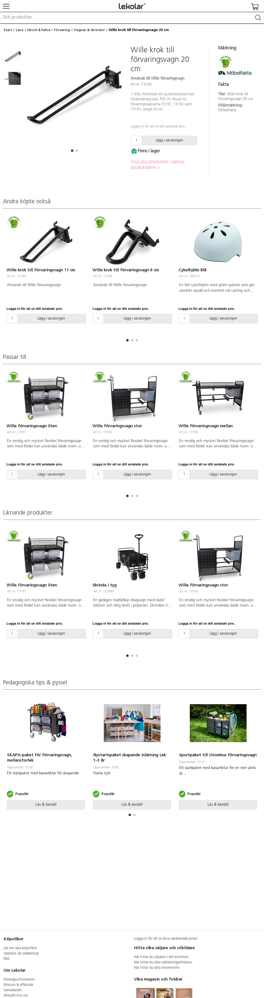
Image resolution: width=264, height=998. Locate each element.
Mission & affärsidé (18, 985)
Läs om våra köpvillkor (20, 948)
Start (8, 30)
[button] (72, 150)
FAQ (7, 959)
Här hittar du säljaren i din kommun (161, 957)
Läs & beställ (45, 805)
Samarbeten (13, 990)
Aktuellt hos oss (16, 995)
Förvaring (62, 30)
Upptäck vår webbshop (21, 953)
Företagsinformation (19, 979)
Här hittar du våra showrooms (156, 968)
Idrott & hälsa (38, 30)
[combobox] (132, 18)
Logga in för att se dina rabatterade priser (165, 939)
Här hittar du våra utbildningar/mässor (163, 962)
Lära (19, 30)
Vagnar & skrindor (89, 30)
